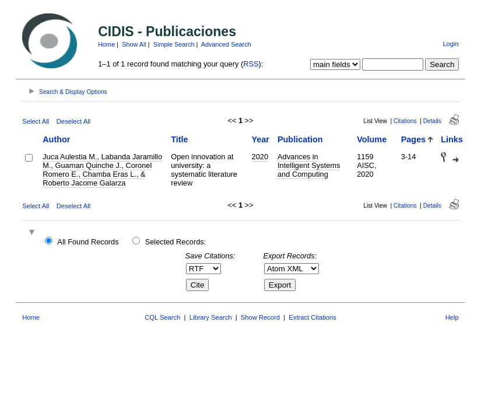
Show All (134, 44)
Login (450, 43)
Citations (405, 121)
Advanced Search (226, 44)
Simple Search (174, 44)
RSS (250, 64)
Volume (372, 139)
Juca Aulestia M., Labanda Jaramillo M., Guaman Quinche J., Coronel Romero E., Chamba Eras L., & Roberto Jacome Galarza (102, 169)
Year (260, 139)
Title (179, 139)
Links (452, 139)
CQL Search (162, 317)
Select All (35, 121)
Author (56, 139)
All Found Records (87, 241)
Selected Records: (175, 241)
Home (106, 44)
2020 (260, 156)
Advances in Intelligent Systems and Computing (309, 165)
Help (452, 317)
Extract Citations (312, 317)
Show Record (260, 317)
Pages (413, 139)
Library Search (210, 317)
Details (432, 121)
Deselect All (73, 121)
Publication (300, 139)
